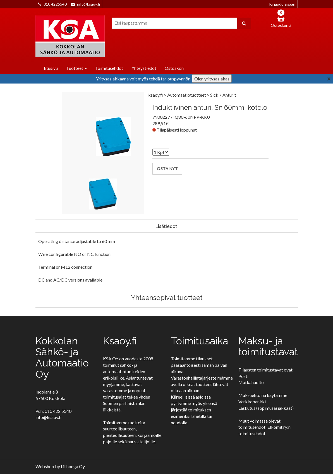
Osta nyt (167, 168)
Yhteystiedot (143, 68)
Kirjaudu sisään (282, 4)
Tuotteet (76, 68)
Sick (214, 94)
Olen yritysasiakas (211, 78)
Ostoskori (174, 68)
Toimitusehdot (109, 68)
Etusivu (51, 68)
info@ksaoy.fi (88, 4)
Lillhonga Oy (73, 466)
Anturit (229, 94)
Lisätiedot (166, 226)
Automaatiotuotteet (187, 94)
